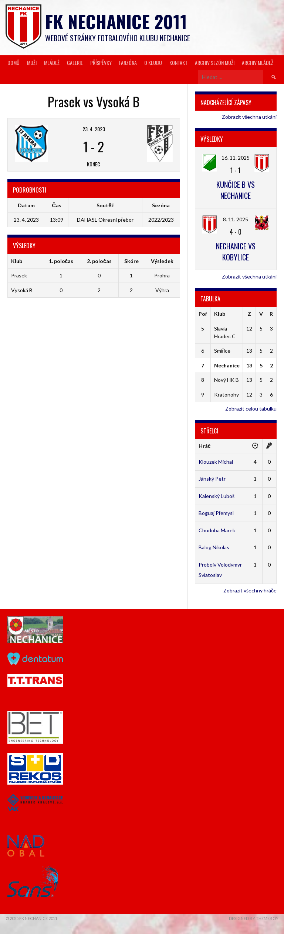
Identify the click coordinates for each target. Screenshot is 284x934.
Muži (32, 62)
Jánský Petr (212, 478)
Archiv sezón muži (214, 62)
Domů (13, 62)
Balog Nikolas (214, 547)
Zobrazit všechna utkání (249, 117)
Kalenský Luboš (216, 496)
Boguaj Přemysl (216, 513)
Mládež (52, 62)
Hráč (205, 446)
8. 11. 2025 (235, 219)
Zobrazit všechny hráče (250, 590)
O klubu (153, 62)
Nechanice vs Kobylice (236, 252)
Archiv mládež (257, 62)
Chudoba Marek (217, 530)
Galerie (75, 62)
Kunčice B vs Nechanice (235, 190)
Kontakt (178, 62)
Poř (203, 314)
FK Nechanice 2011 (116, 21)
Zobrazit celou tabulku (251, 408)
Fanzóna (128, 62)
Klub (219, 314)
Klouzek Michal (216, 462)
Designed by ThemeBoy (253, 918)
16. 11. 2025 (236, 158)
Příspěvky (101, 62)
